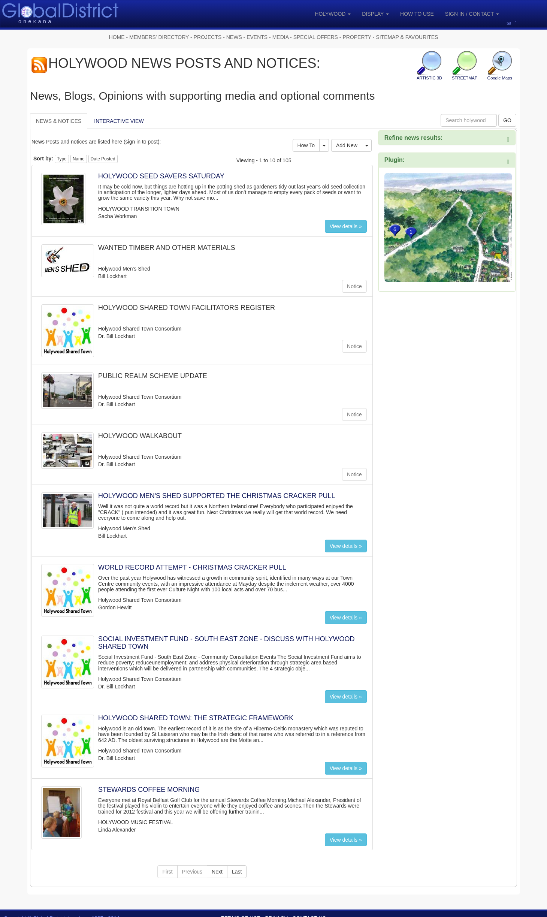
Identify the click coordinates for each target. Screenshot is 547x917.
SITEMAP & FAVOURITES (407, 37)
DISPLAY (375, 14)
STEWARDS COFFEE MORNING (149, 789)
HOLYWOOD (333, 14)
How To (306, 145)
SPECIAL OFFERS (315, 37)
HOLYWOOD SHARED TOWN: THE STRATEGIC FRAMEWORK (195, 718)
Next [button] (217, 872)
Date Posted (103, 159)
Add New (346, 145)
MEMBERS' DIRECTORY (159, 37)
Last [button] (237, 872)
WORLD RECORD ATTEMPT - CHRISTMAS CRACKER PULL (192, 567)
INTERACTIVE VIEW (118, 121)
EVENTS (257, 37)
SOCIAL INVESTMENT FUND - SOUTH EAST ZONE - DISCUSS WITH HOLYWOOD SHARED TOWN (226, 642)
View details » (346, 226)
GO (507, 120)
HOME (117, 37)
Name (79, 159)
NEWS (234, 37)
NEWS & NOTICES (58, 121)
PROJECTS (208, 37)
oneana (35, 21)
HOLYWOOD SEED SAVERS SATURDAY (161, 176)
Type (62, 159)
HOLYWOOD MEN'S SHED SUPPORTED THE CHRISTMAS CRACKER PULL (216, 496)
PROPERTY (356, 37)
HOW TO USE (417, 14)
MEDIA (280, 37)
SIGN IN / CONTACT (472, 14)
